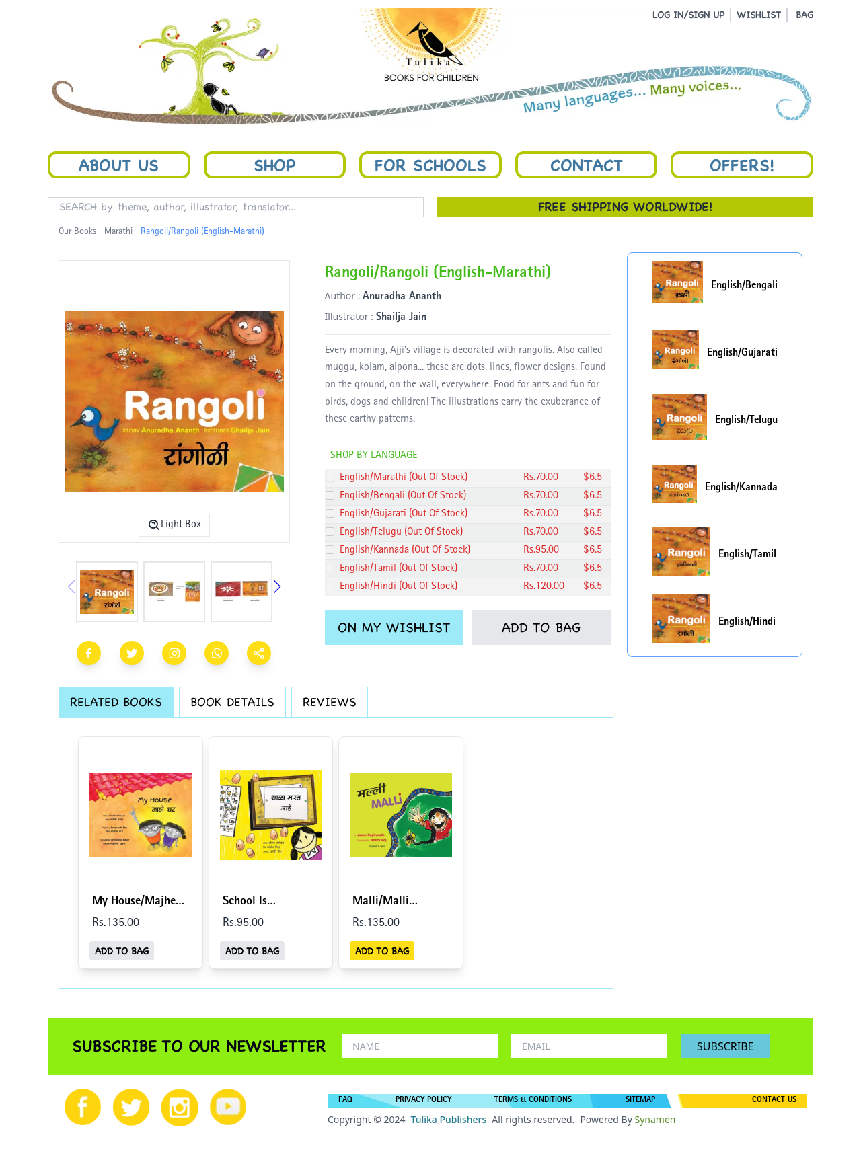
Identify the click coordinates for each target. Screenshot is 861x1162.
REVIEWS (330, 701)
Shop (274, 164)
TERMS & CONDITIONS (533, 1101)
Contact (586, 164)
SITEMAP (640, 1101)
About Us (119, 164)
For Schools (430, 164)
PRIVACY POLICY (423, 1101)
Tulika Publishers (448, 1119)
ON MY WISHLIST (394, 627)
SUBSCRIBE (725, 1046)
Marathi (118, 232)
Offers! (742, 164)
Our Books (77, 232)
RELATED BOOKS (116, 701)
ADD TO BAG (541, 627)
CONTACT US (774, 1101)
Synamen (654, 1119)
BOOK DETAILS (232, 701)
